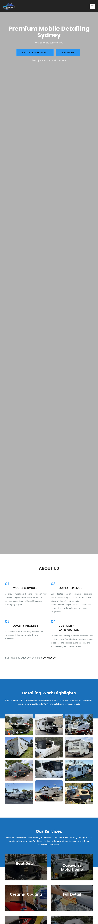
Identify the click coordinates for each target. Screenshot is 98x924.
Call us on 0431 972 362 (35, 52)
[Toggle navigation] (92, 6)
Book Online (68, 52)
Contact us (49, 657)
